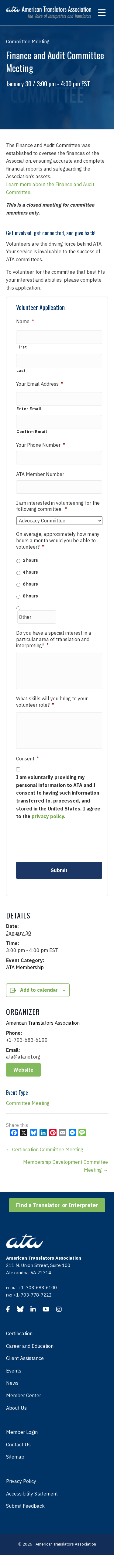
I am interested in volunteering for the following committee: (58, 506)
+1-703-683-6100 (38, 1287)
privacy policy (48, 816)
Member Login (22, 1432)
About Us (16, 1408)
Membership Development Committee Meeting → (65, 1166)
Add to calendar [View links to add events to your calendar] (39, 990)
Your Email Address (39, 384)
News (12, 1383)
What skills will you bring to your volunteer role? (52, 701)
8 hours (30, 596)
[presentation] (62, 840)
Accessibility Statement (32, 1494)
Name (25, 321)
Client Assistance (25, 1358)
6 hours (30, 584)
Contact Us (18, 1444)
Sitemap (15, 1457)
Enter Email (28, 408)
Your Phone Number (40, 445)
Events (13, 1371)
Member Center (23, 1395)
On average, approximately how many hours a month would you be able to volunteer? (57, 540)
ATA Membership (25, 967)
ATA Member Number (40, 474)
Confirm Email (31, 431)
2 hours (30, 560)
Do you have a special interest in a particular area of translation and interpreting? (53, 639)
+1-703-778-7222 (32, 1295)
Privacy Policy (21, 1481)
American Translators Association (43, 1023)
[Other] (36, 617)
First (21, 347)
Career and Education (30, 1346)
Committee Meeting (28, 1103)
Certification (19, 1333)
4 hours (30, 572)
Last (21, 370)
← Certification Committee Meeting (44, 1149)
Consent (27, 759)
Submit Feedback (25, 1506)
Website (23, 1070)
